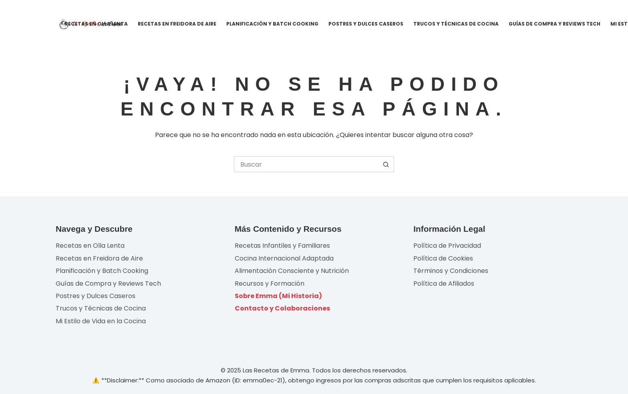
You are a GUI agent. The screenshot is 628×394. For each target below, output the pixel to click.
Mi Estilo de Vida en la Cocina (101, 321)
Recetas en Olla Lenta (96, 23)
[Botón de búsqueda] (386, 164)
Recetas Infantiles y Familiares (282, 245)
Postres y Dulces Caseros (365, 23)
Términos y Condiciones (450, 270)
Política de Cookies (443, 258)
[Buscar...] (306, 164)
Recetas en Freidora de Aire (177, 23)
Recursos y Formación (269, 283)
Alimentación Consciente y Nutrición (292, 270)
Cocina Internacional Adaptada (284, 258)
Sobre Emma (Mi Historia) (278, 295)
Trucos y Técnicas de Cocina (456, 23)
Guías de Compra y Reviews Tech (554, 23)
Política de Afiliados (443, 283)
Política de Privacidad (447, 245)
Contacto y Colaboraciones (282, 308)
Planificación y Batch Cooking (272, 23)
